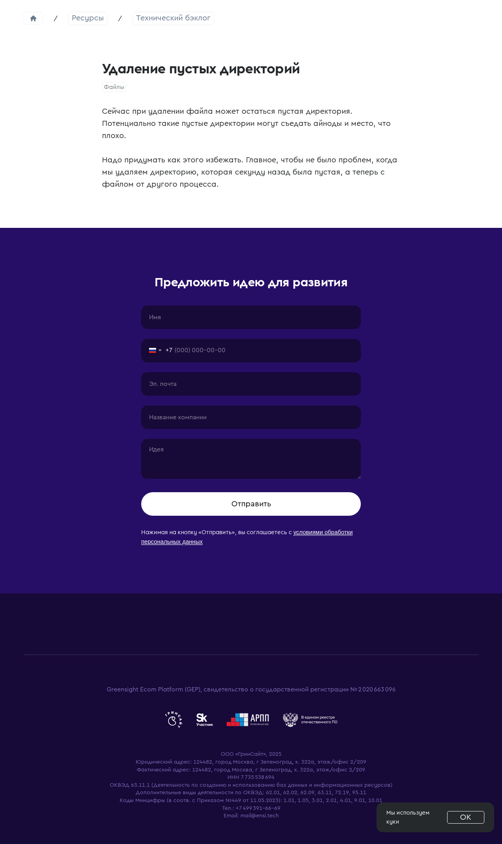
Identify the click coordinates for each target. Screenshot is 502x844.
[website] (174, 719)
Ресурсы (88, 18)
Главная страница (33, 18)
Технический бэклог (173, 18)
